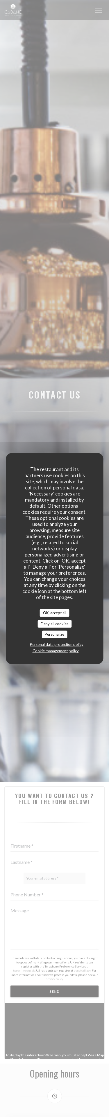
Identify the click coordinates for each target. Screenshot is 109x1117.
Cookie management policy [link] (56, 650)
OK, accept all (54, 612)
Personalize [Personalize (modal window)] (54, 634)
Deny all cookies (54, 623)
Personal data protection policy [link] (56, 644)
